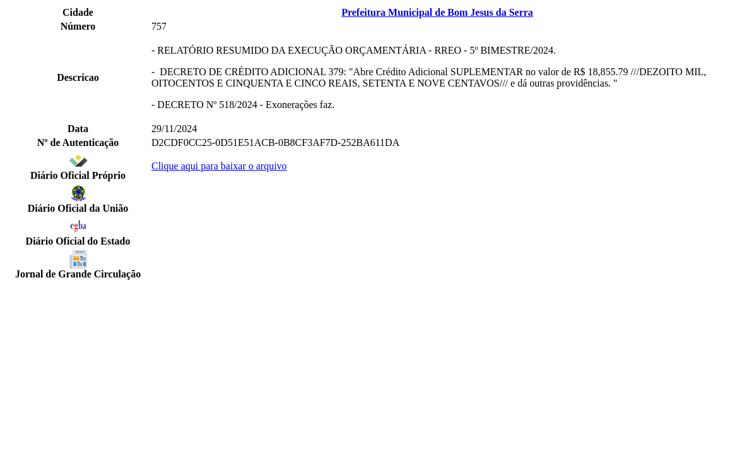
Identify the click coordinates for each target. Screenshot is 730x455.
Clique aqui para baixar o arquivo (219, 166)
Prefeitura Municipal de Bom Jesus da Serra (437, 12)
